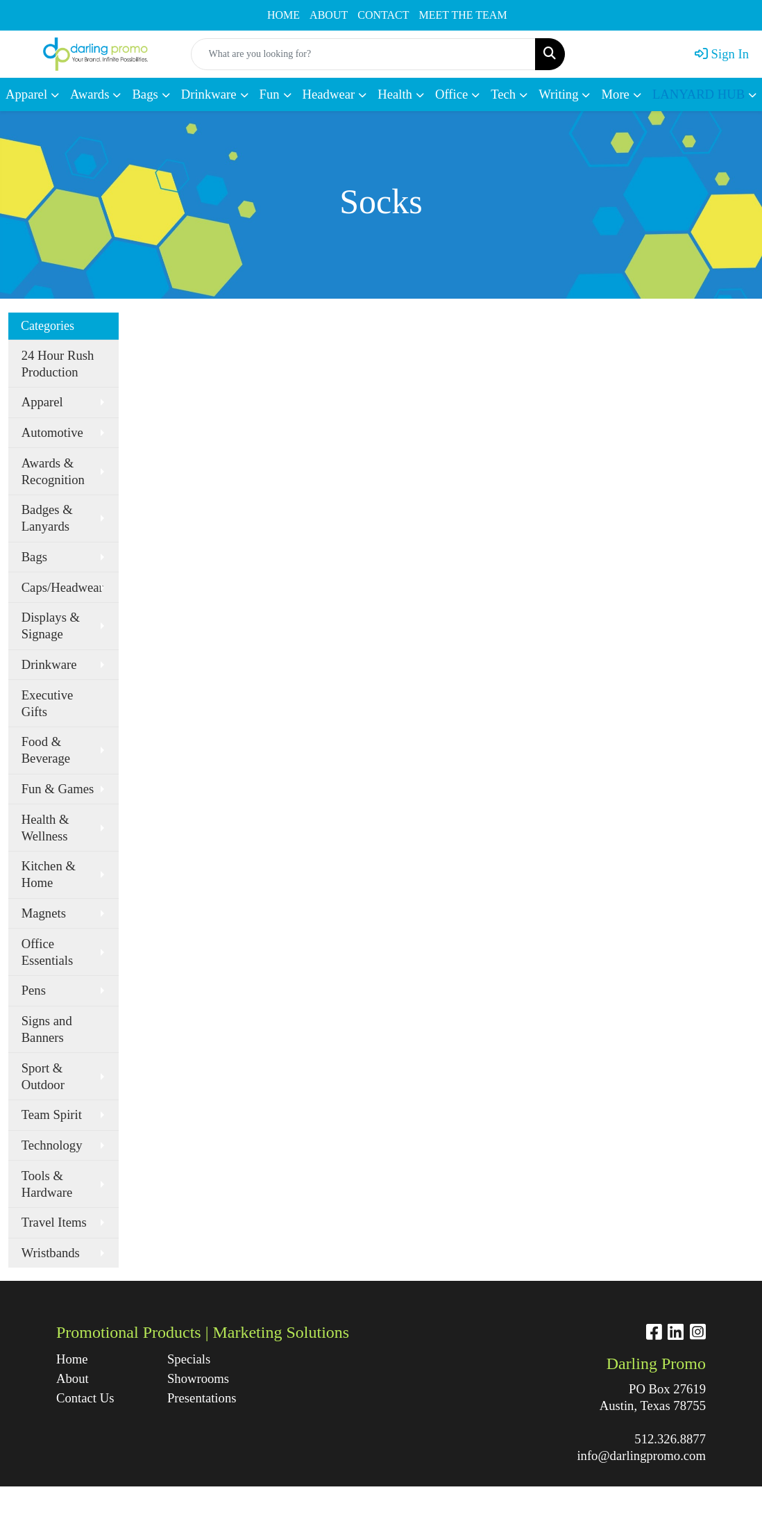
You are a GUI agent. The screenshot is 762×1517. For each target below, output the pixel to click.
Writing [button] (558, 94)
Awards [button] (89, 94)
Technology (52, 1145)
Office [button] (451, 94)
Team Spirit (52, 1114)
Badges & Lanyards (47, 517)
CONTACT (383, 15)
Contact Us (85, 1398)
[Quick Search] (363, 54)
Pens (34, 990)
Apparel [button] (26, 94)
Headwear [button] (329, 94)
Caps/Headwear (62, 587)
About (72, 1378)
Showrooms (198, 1378)
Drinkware (49, 664)
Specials (188, 1359)
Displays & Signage (51, 625)
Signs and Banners (47, 1029)
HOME (283, 15)
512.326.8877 (670, 1439)
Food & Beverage (46, 749)
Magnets (44, 913)
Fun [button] (270, 94)
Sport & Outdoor (43, 1076)
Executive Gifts (48, 703)
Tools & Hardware (47, 1184)
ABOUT (329, 15)
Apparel (42, 402)
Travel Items (54, 1222)
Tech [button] (503, 94)
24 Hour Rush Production (58, 363)
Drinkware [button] (209, 94)
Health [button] (395, 94)
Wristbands (51, 1252)
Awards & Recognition (53, 471)
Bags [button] (145, 94)
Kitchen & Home (49, 874)
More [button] (615, 94)
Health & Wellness (45, 827)
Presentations (202, 1398)
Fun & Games (58, 788)
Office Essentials (48, 952)
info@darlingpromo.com (641, 1455)
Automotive (52, 432)
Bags (34, 556)
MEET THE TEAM (463, 15)
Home (72, 1359)
